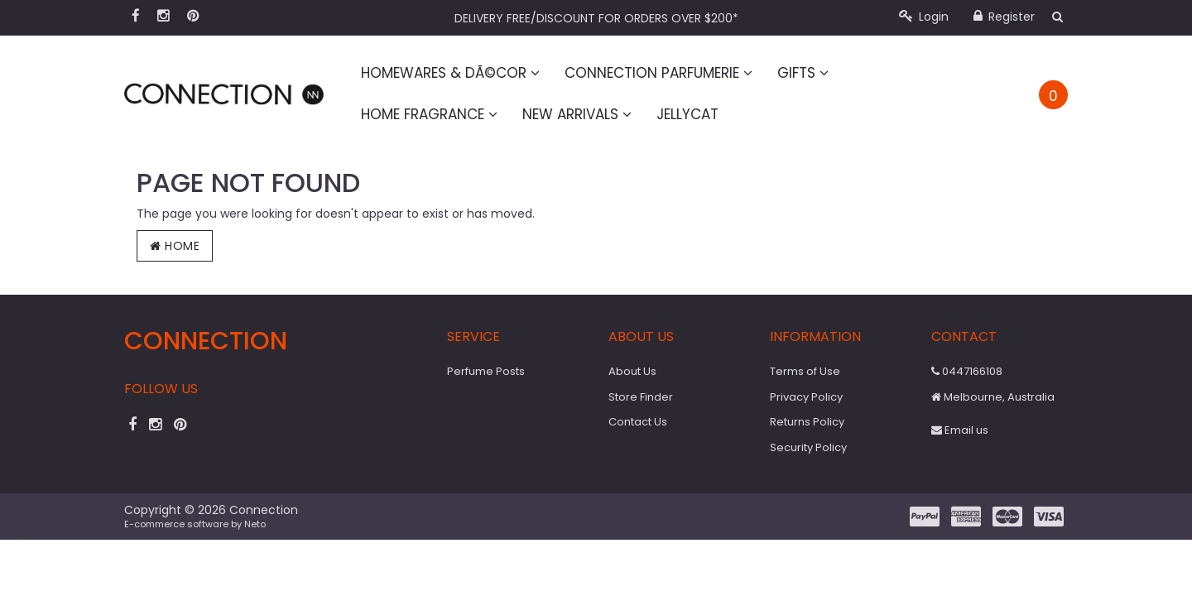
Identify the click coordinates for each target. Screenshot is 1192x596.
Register (1004, 16)
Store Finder (640, 397)
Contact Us (637, 422)
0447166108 (966, 371)
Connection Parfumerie (658, 73)
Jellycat (687, 114)
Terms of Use (805, 371)
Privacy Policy (806, 397)
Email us (959, 430)
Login (924, 16)
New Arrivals (577, 114)
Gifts (803, 73)
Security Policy (808, 447)
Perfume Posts (486, 371)
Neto (255, 524)
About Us (632, 371)
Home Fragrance (429, 114)
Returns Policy (807, 422)
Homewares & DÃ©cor (450, 73)
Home (174, 246)
